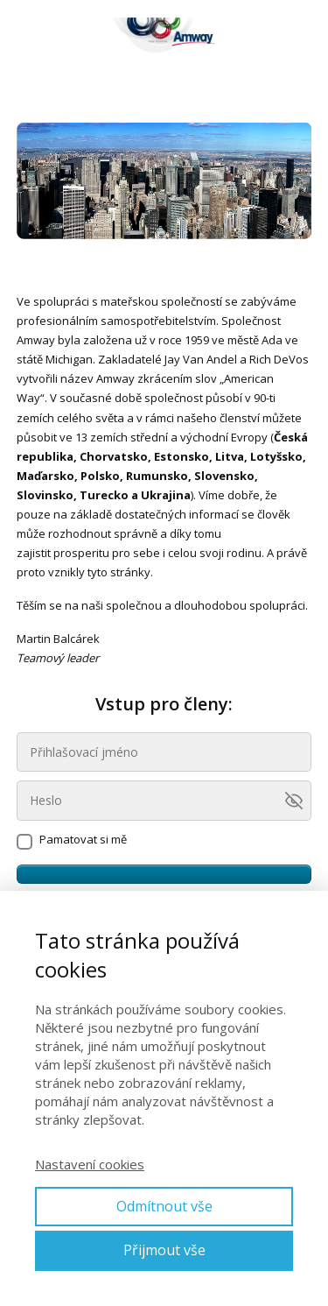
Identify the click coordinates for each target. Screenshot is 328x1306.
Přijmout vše (164, 1250)
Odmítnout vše (164, 1206)
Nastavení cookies (89, 1164)
